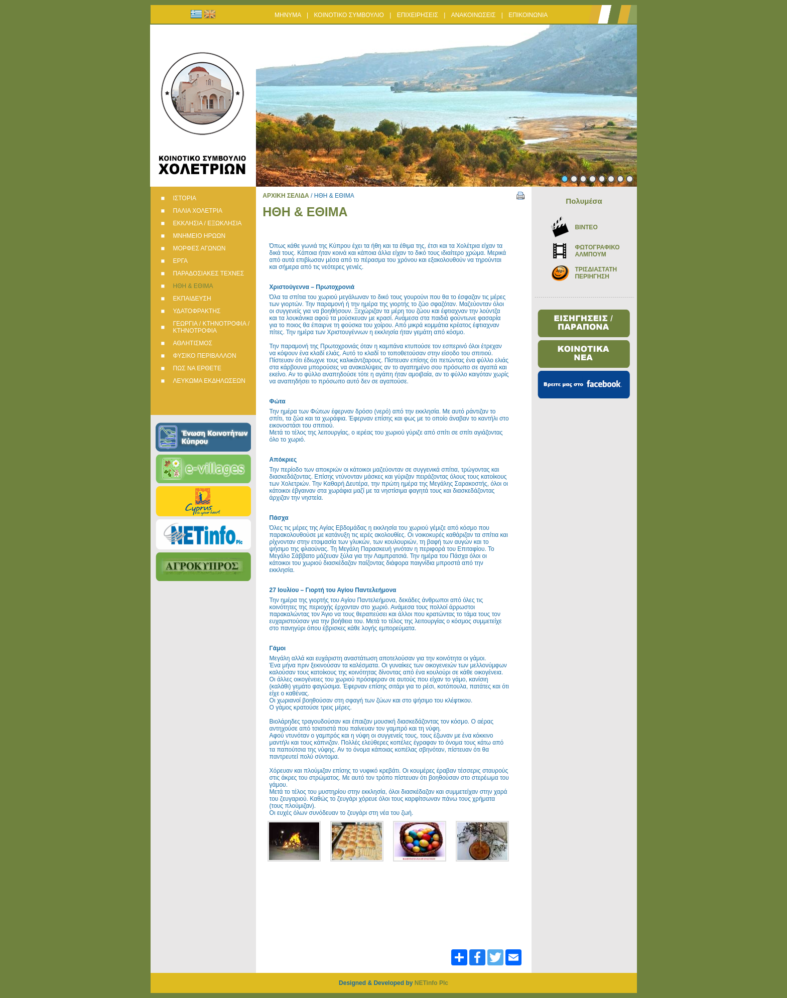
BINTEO (586, 227)
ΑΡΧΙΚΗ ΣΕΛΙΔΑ (286, 195)
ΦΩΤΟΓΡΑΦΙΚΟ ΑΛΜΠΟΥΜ (597, 251)
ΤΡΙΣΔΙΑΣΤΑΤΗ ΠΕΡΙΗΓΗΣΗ (596, 273)
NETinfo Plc (431, 982)
